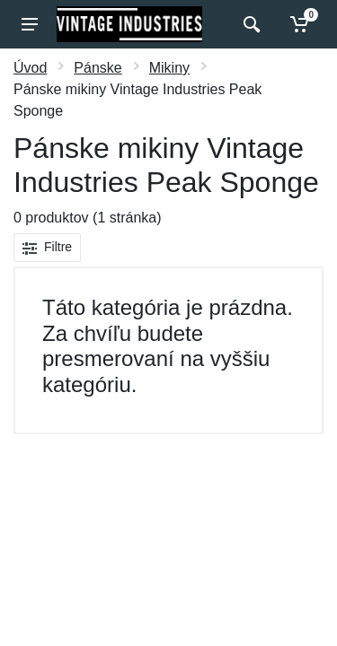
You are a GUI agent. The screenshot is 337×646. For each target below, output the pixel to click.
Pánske (97, 67)
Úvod (30, 67)
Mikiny (169, 67)
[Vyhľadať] (249, 24)
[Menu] (29, 24)
